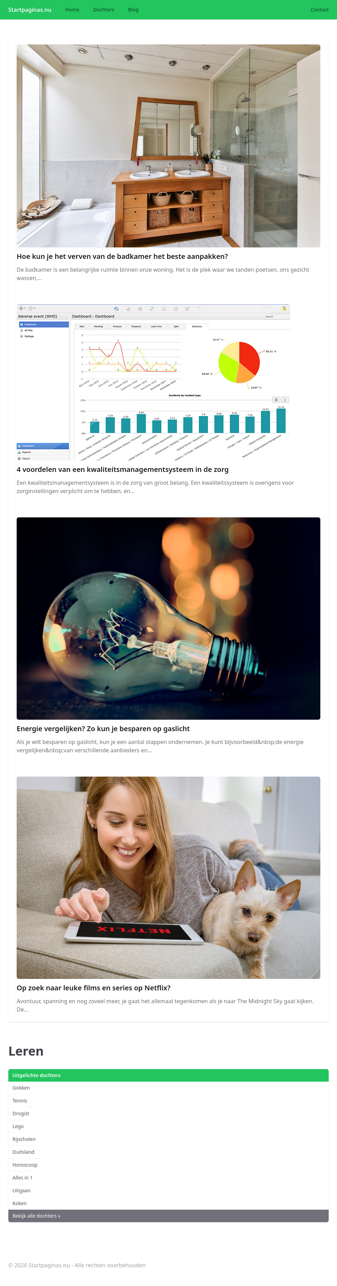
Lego (18, 1126)
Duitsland (23, 1152)
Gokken (21, 1087)
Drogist (20, 1113)
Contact (320, 9)
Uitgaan (21, 1190)
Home (72, 9)
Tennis (19, 1100)
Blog (133, 9)
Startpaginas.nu (29, 10)
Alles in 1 (22, 1177)
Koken (19, 1203)
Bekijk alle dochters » (36, 1215)
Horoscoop (24, 1164)
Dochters (104, 9)
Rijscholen (24, 1139)
